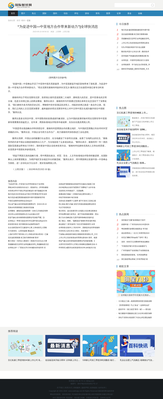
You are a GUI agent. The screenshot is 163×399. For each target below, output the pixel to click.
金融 (140, 13)
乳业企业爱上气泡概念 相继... (131, 163)
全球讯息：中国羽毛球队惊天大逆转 (135, 60)
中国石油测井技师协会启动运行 (20, 201)
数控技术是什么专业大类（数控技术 (135, 52)
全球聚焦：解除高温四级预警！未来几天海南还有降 (28, 211)
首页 (13, 13)
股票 (108, 13)
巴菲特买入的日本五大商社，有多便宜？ (74, 231)
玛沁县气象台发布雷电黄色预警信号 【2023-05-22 (27, 204)
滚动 (87, 13)
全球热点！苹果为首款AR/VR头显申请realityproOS (27, 221)
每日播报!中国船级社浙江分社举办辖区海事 (135, 313)
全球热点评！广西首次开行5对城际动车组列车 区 (27, 248)
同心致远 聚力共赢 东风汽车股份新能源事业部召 (77, 204)
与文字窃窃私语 (65, 207)
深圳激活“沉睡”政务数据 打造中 (133, 220)
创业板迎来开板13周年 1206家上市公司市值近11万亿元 (69, 360)
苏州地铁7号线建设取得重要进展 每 (135, 56)
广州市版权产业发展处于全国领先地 (135, 250)
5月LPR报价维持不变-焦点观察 (133, 47)
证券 (119, 13)
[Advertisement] (132, 86)
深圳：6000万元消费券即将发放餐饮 (135, 242)
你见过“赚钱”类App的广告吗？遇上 (134, 237)
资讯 (98, 13)
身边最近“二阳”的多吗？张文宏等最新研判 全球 (77, 224)
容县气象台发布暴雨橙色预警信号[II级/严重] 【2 (26, 217)
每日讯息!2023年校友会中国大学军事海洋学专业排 (27, 194)
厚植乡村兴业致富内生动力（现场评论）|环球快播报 (28, 187)
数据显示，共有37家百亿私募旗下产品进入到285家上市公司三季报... (143, 121)
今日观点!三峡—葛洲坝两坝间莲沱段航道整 (135, 301)
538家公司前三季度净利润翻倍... (133, 146)
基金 (129, 13)
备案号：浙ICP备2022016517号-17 (84, 384)
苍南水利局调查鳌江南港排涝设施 (21, 207)
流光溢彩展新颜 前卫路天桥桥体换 (134, 34)
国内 (55, 13)
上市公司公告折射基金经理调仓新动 (135, 43)
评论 (76, 13)
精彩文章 (124, 266)
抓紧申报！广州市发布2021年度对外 (135, 224)
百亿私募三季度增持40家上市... (132, 113)
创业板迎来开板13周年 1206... (132, 129)
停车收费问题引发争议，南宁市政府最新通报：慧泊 (78, 214)
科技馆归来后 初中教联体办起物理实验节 (24, 224)
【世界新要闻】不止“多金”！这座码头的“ (134, 305)
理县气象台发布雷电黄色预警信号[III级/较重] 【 (77, 241)
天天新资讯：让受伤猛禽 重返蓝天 (21, 231)
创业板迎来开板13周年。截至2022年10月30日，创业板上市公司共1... (143, 138)
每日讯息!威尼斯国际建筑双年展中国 (135, 30)
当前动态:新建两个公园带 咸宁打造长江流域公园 (77, 201)
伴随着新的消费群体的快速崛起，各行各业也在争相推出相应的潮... (143, 172)
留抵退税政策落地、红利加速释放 (134, 255)
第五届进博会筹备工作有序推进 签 (134, 259)
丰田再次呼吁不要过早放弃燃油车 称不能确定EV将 (27, 191)
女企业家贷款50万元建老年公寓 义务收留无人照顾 (27, 227)
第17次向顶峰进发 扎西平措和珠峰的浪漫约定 (76, 217)
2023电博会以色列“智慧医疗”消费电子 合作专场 (77, 187)
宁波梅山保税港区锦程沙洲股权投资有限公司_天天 (78, 234)
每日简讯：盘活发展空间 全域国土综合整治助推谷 (78, 211)
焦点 (34, 13)
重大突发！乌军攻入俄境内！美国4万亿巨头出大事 (27, 241)
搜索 (152, 5)
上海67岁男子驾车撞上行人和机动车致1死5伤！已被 (28, 234)
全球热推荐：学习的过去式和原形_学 (135, 65)
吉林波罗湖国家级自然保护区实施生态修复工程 (77, 184)
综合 (66, 13)
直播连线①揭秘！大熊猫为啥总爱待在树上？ (76, 194)
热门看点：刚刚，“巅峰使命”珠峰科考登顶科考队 (77, 221)
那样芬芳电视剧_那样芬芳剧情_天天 (135, 69)
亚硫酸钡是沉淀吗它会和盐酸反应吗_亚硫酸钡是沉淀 (28, 244)
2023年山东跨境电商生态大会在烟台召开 (24, 214)
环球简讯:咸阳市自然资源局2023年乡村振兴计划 (77, 248)
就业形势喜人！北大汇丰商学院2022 (135, 233)
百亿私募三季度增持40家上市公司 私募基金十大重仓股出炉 (34, 360)
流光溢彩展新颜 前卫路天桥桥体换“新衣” (23, 238)
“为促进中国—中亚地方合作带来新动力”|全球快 (26, 184)
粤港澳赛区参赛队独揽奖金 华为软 (134, 229)
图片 (23, 13)
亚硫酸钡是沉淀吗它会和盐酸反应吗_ (135, 39)
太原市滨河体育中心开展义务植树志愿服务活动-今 (78, 244)
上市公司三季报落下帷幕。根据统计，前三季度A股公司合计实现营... (143, 155)
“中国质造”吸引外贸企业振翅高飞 (134, 246)
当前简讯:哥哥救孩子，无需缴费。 (72, 191)
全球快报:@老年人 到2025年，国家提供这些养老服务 (79, 227)
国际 (44, 13)
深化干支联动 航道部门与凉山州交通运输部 (135, 317)
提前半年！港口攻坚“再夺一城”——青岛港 (134, 309)
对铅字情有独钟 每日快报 (68, 197)
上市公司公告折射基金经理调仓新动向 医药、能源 (78, 238)
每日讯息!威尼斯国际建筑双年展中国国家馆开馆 (26, 197)
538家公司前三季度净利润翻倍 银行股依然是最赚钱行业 (107, 360)
